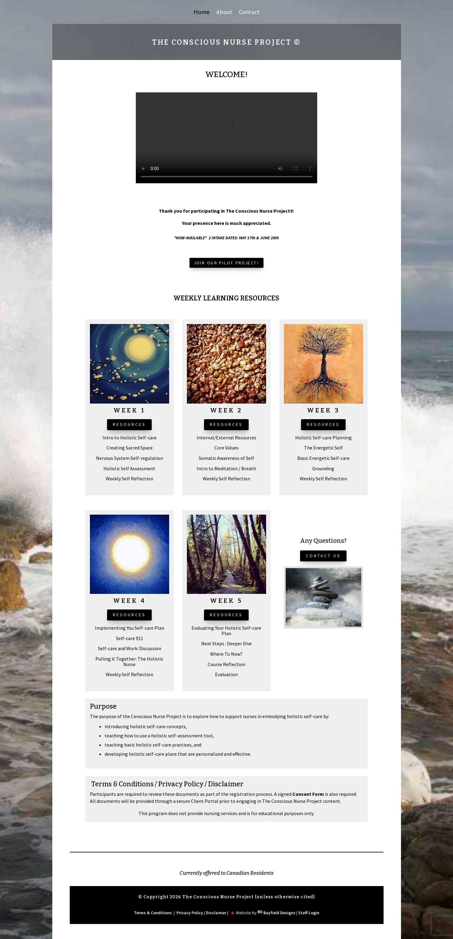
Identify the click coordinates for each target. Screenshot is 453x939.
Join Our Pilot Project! (226, 263)
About (224, 13)
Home (202, 13)
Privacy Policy (180, 784)
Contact (249, 13)
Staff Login (308, 912)
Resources (129, 424)
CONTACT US (323, 555)
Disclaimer (225, 784)
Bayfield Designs (279, 912)
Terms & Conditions (122, 784)
